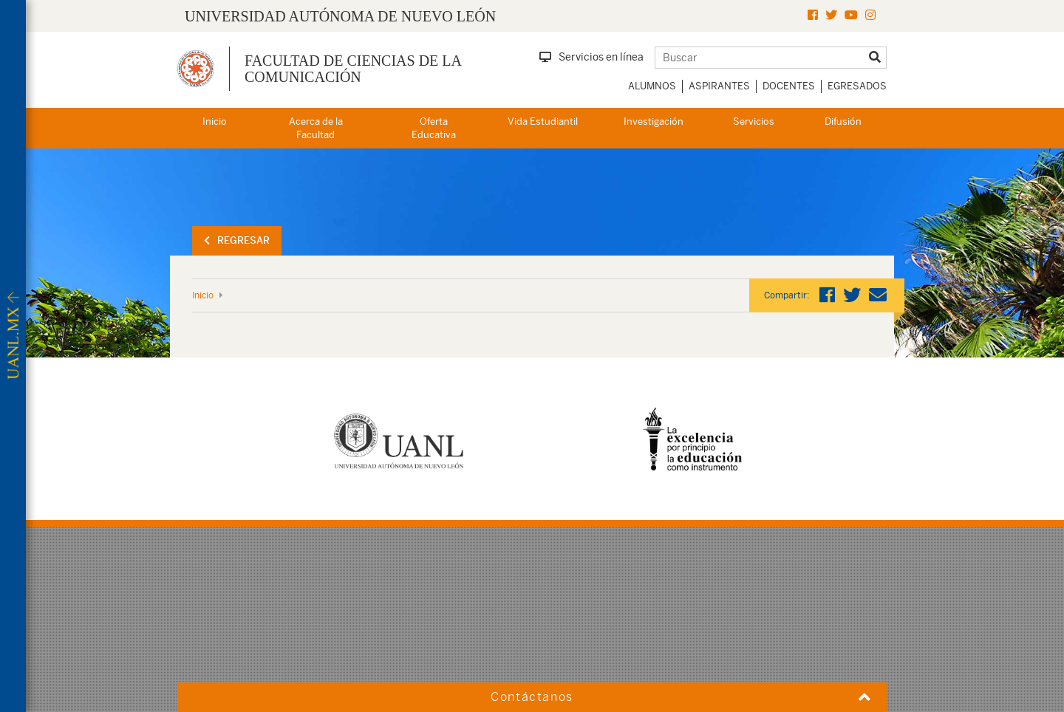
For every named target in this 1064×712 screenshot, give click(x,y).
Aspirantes (719, 86)
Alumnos (652, 86)
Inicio (214, 121)
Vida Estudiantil (543, 121)
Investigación (653, 121)
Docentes (789, 86)
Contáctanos (532, 697)
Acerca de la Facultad (316, 128)
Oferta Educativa (434, 128)
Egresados (857, 86)
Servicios (753, 121)
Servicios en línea (591, 57)
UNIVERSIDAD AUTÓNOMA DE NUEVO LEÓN (340, 16)
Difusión (843, 121)
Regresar (237, 240)
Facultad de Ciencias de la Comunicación (353, 68)
